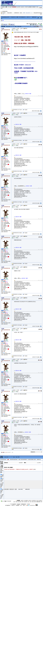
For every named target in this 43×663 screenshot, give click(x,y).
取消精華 (25, 501)
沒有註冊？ (21, 462)
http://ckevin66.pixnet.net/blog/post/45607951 (26, 46)
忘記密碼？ (39, 462)
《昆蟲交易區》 (9, 12)
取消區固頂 (34, 500)
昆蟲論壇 (3, 12)
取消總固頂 (26, 500)
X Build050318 (30, 505)
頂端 (2, 501)
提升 (28, 501)
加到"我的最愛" (7, 501)
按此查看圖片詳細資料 (21, 83)
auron (21, 505)
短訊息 (13, 28)
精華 (22, 501)
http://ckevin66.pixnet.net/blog (19, 102)
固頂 (37, 500)
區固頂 (30, 500)
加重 (16, 501)
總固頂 (22, 500)
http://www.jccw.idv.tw (18, 105)
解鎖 (33, 501)
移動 (41, 501)
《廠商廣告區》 (17, 12)
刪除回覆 (38, 501)
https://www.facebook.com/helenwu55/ (24, 58)
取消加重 (19, 501)
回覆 (16, 29)
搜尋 (21, 28)
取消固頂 (40, 500)
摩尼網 (28, 504)
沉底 (14, 501)
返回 (21, 12)
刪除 (34, 469)
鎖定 (31, 501)
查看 (17, 28)
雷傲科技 (13, 505)
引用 (13, 29)
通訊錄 (25, 28)
